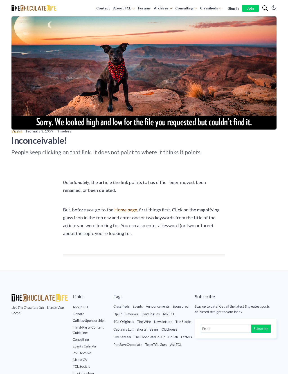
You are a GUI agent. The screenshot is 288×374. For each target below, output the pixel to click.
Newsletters (163, 322)
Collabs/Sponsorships (89, 320)
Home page (125, 209)
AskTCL (176, 345)
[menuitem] (103, 8)
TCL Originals (123, 322)
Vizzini (16, 131)
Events (138, 306)
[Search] (265, 8)
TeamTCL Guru (156, 345)
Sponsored (181, 306)
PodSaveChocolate (127, 345)
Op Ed (117, 314)
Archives (161, 8)
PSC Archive (82, 353)
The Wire (144, 322)
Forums (144, 8)
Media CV (80, 360)
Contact (103, 8)
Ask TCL (169, 314)
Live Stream (122, 337)
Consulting (184, 8)
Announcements (158, 306)
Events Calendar (85, 346)
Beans (154, 329)
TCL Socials (81, 366)
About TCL (122, 8)
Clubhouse (169, 329)
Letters (186, 337)
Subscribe (261, 329)
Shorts (141, 329)
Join (250, 8)
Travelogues (150, 314)
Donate (78, 314)
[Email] (226, 329)
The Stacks (183, 322)
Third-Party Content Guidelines (88, 330)
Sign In (233, 8)
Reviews (131, 314)
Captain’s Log (123, 329)
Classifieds (209, 8)
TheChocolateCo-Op (149, 337)
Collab (173, 337)
